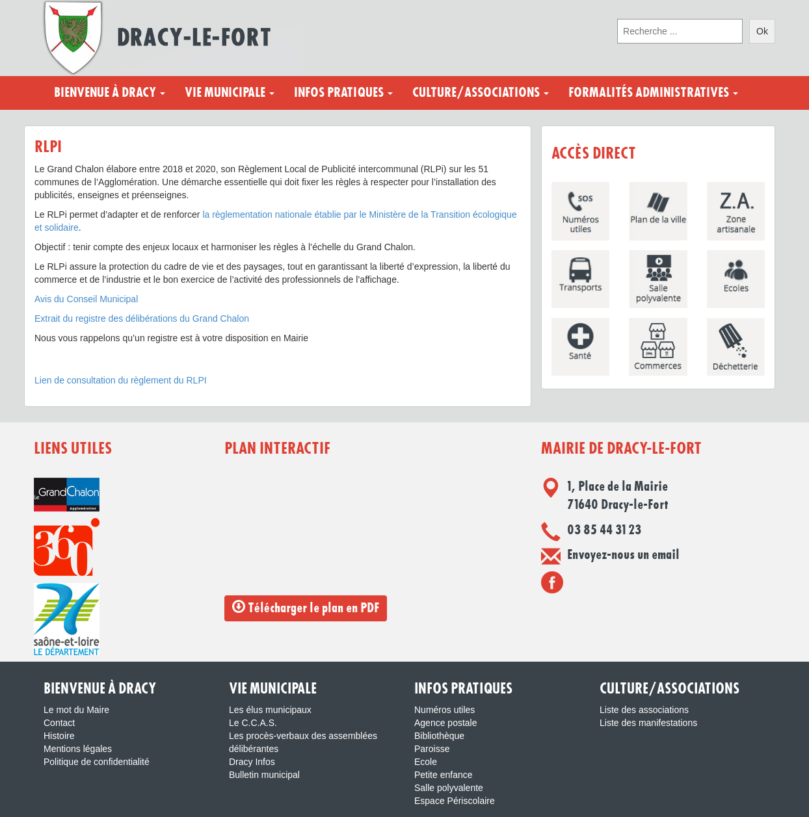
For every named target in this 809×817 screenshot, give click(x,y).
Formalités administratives (653, 92)
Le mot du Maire (76, 710)
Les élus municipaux (270, 710)
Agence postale (445, 723)
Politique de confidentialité (97, 762)
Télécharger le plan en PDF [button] (305, 607)
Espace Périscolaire (454, 801)
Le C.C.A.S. (253, 723)
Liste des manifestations (648, 723)
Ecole (425, 762)
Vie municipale (229, 92)
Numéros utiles (444, 710)
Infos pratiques (343, 92)
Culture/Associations (480, 92)
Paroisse (431, 749)
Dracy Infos (252, 762)
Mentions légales (78, 749)
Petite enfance (443, 775)
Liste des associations (644, 710)
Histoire (59, 736)
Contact (59, 723)
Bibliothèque (439, 736)
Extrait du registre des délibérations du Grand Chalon (141, 318)
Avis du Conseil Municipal (86, 299)
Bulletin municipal (264, 775)
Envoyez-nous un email (623, 555)
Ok (762, 31)
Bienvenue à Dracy (109, 92)
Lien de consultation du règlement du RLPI (120, 380)
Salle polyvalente (448, 788)
